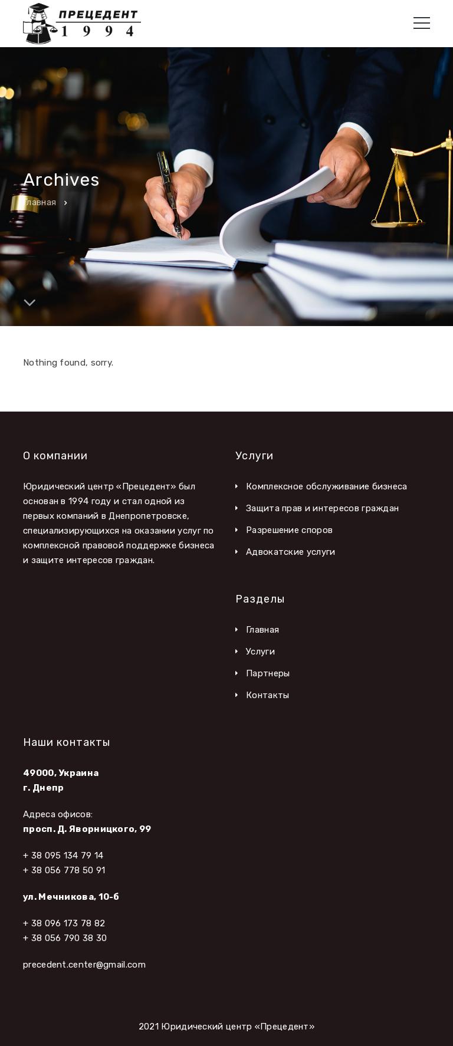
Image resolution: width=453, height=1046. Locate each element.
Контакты (267, 695)
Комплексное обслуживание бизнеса (327, 486)
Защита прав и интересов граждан (322, 508)
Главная (39, 201)
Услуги (260, 651)
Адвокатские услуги (290, 552)
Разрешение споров (289, 530)
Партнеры (268, 673)
